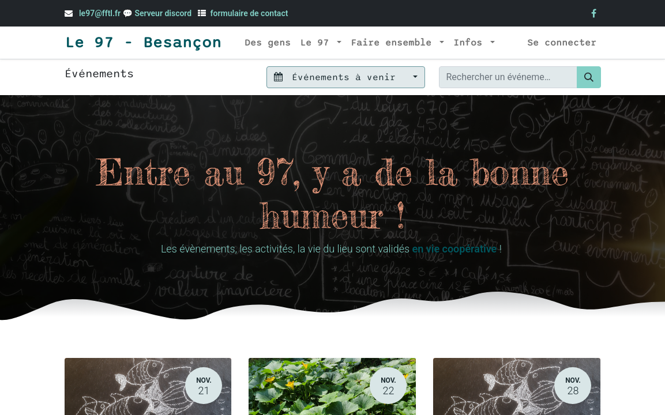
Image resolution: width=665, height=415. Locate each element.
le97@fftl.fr (100, 13)
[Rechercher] (589, 77)
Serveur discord (163, 13)
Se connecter (561, 42)
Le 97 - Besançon (143, 42)
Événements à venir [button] (337, 77)
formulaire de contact (249, 13)
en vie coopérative (454, 249)
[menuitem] (267, 42)
